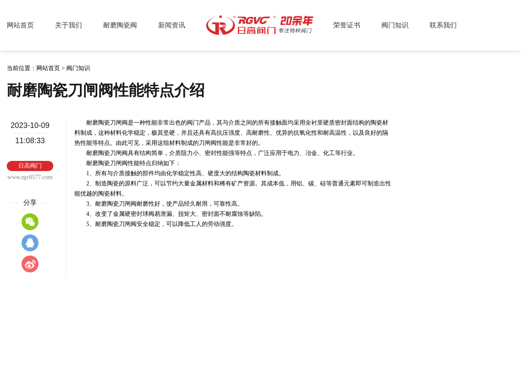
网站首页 (20, 25)
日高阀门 (260, 25)
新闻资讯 (171, 25)
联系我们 (443, 25)
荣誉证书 (346, 25)
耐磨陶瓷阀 (120, 25)
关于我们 (68, 25)
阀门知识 (395, 25)
